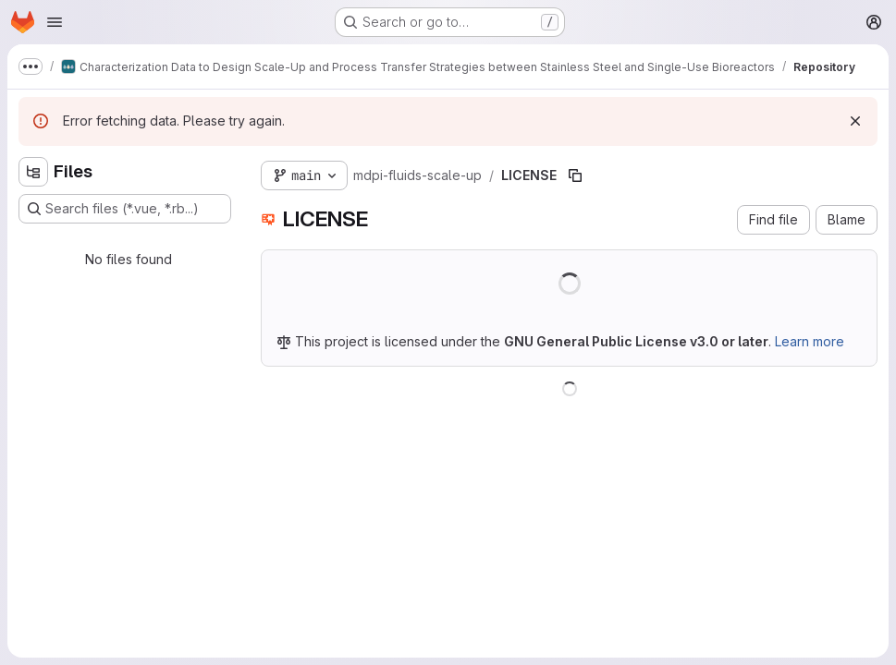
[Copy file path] (575, 175)
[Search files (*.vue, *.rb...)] (124, 209)
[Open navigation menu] (54, 22)
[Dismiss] (855, 121)
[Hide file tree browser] (33, 172)
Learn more (809, 341)
